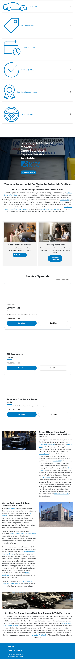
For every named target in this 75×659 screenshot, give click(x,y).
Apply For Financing (55, 258)
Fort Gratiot (43, 635)
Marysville (34, 635)
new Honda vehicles (48, 444)
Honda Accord (44, 454)
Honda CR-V (57, 461)
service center (64, 200)
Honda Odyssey (44, 477)
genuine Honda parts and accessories (23, 534)
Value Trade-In (19, 255)
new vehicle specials (61, 494)
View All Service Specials (62, 279)
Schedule (21, 323)
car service (12, 509)
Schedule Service (28, 172)
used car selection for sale (50, 209)
